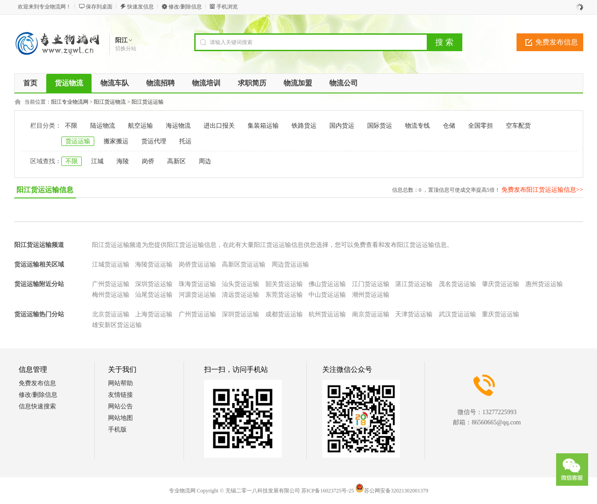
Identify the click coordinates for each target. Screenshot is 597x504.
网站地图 (120, 418)
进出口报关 (219, 125)
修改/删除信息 (185, 7)
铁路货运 (304, 125)
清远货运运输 (240, 294)
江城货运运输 (110, 264)
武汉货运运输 (457, 314)
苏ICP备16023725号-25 (327, 491)
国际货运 (379, 125)
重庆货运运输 (500, 314)
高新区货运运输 (243, 264)
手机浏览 (227, 7)
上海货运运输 (153, 314)
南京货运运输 (370, 314)
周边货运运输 (290, 264)
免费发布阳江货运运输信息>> (542, 189)
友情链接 (120, 394)
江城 (97, 161)
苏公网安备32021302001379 (391, 491)
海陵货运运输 (153, 264)
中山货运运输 (327, 294)
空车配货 (518, 125)
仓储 (449, 125)
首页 (30, 83)
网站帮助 (120, 383)
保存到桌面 (99, 7)
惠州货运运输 (544, 284)
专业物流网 (182, 491)
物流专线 (417, 125)
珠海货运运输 (197, 284)
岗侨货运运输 (197, 264)
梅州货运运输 (110, 294)
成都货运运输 (284, 314)
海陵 (122, 161)
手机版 (117, 429)
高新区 (176, 161)
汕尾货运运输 (153, 294)
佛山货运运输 (327, 284)
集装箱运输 (263, 125)
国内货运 (341, 125)
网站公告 (120, 406)
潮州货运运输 (370, 294)
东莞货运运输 (284, 294)
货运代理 (153, 141)
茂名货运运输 (457, 284)
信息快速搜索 (37, 406)
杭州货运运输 (327, 314)
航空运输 (140, 125)
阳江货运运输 (148, 102)
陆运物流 (102, 125)
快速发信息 (140, 7)
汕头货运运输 (240, 284)
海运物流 (178, 125)
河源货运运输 (197, 294)
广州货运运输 (110, 284)
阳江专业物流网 (69, 102)
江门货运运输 (370, 284)
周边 (205, 161)
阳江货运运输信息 (44, 190)
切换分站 (125, 48)
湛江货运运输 (414, 284)
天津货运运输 (414, 314)
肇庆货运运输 (500, 284)
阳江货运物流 (110, 102)
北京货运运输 (110, 314)
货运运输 (77, 141)
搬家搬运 (116, 141)
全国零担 (480, 125)
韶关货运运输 (284, 284)
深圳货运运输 (153, 284)
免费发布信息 (556, 42)
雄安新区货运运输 (117, 325)
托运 (185, 141)
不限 (71, 125)
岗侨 (148, 161)
